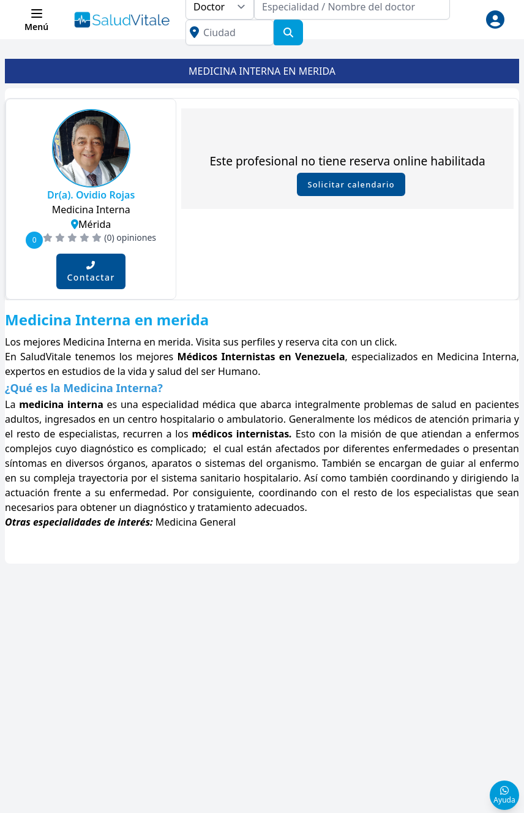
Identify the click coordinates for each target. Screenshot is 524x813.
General (218, 522)
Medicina (177, 522)
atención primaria (470, 419)
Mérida (91, 224)
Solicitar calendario (350, 184)
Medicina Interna (91, 209)
